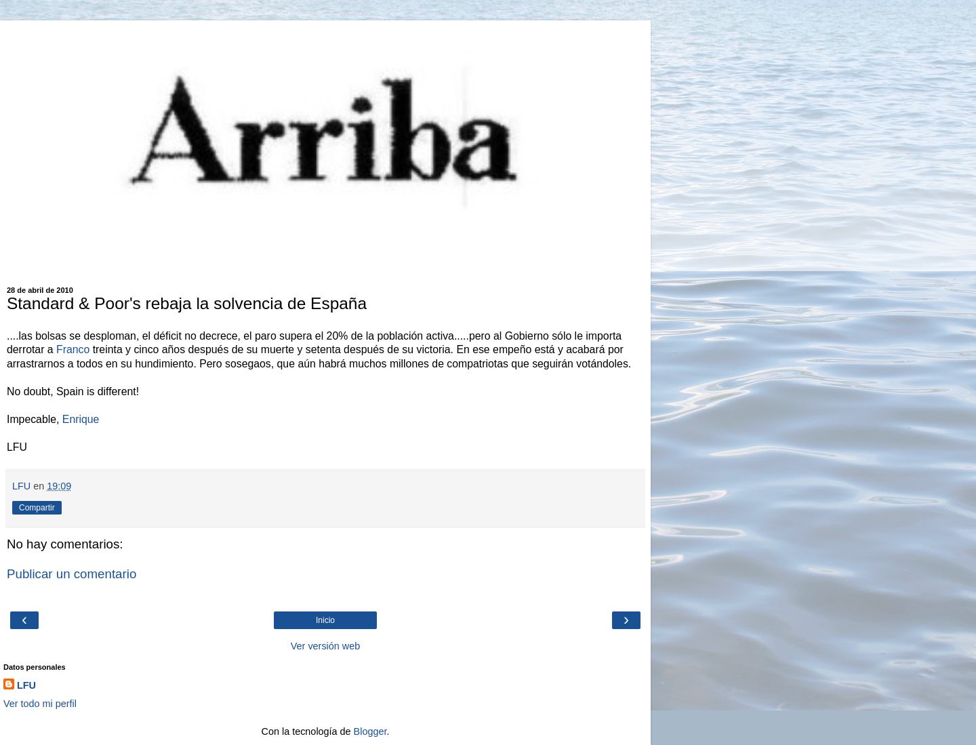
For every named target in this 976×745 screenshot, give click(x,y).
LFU (26, 685)
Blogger (370, 731)
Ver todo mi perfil (40, 703)
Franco (72, 349)
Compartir (37, 507)
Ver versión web (325, 646)
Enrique (81, 419)
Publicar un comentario (71, 574)
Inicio (325, 620)
